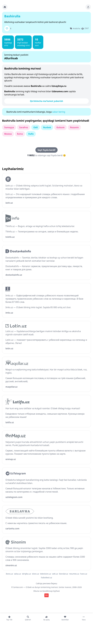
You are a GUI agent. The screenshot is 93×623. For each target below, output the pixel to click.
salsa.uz (17, 573)
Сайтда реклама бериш (46, 583)
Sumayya (9, 127)
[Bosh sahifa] (4, 7)
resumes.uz (74, 573)
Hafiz (31, 133)
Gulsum (60, 127)
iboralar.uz (63, 573)
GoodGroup (47, 591)
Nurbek (47, 127)
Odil (35, 127)
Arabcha (76, 28)
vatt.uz (55, 573)
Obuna (36, 591)
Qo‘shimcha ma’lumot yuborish (46, 101)
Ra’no (20, 133)
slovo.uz (35, 573)
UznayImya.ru (58, 86)
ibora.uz (9, 573)
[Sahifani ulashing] (88, 7)
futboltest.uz (46, 577)
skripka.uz (26, 573)
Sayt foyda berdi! (46, 149)
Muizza (8, 133)
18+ (46, 595)
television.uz (45, 573)
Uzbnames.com (60, 91)
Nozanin (74, 127)
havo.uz (83, 573)
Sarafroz (23, 127)
